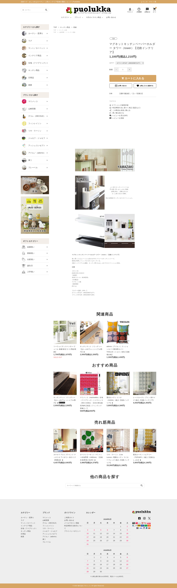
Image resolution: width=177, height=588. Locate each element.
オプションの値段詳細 (118, 105)
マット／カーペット (33, 48)
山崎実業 (29, 109)
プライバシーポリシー (72, 531)
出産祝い (28, 259)
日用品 (28, 77)
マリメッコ (30, 101)
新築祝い (28, 253)
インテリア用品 (31, 55)
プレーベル (30, 167)
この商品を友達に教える (119, 110)
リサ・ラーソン (31, 131)
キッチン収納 (71, 32)
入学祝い (28, 271)
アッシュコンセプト (33, 145)
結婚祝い (28, 247)
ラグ (27, 41)
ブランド (78, 17)
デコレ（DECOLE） (33, 116)
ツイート (112, 101)
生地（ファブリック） (34, 63)
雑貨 (27, 85)
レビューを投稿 (116, 118)
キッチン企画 (63, 30)
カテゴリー (65, 17)
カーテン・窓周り (32, 33)
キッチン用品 (31, 70)
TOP (55, 30)
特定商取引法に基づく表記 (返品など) (124, 108)
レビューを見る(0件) (118, 115)
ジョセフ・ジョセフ (33, 138)
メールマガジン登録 (71, 523)
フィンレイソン (31, 123)
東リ (27, 160)
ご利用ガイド (69, 517)
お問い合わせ (111, 17)
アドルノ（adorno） (33, 153)
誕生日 (27, 265)
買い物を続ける (116, 113)
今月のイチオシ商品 (93, 17)
